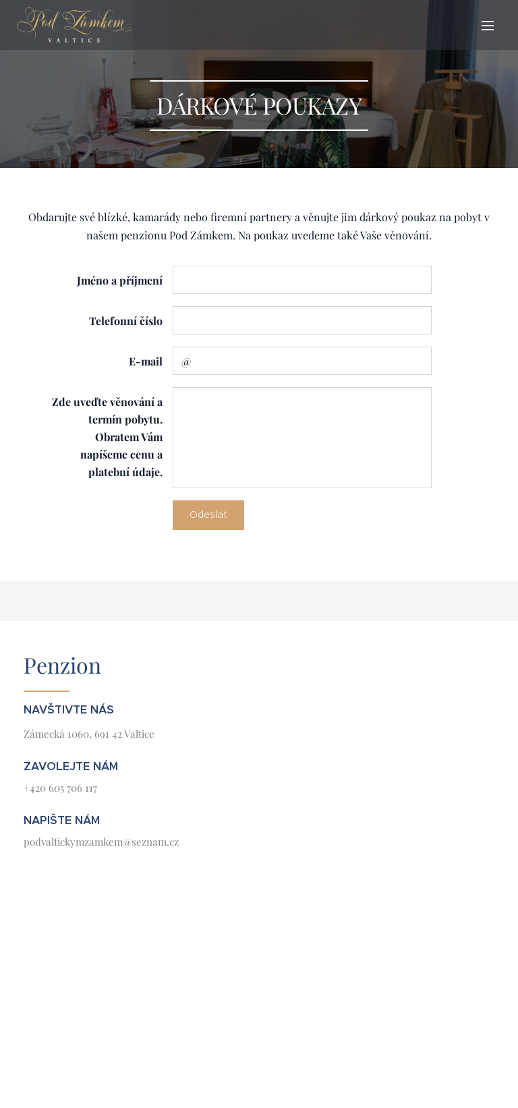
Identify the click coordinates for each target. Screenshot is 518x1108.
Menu (488, 25)
